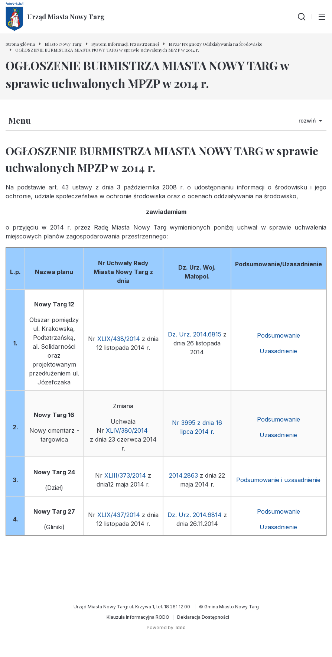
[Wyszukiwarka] (301, 16)
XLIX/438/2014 (118, 338)
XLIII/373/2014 (125, 475)
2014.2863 (183, 475)
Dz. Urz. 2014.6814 (194, 514)
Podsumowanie (278, 335)
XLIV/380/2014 (128, 430)
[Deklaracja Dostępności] (203, 617)
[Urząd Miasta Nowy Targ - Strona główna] (55, 17)
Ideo (181, 627)
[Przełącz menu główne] (322, 16)
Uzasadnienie (278, 351)
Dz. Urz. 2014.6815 (194, 334)
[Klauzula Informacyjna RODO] (138, 617)
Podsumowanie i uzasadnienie (278, 480)
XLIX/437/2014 (118, 514)
